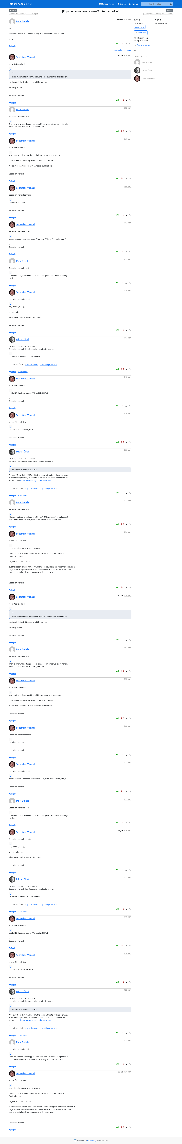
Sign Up (133, 4)
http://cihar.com (31, 364)
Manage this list (106, 4)
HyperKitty (91, 1140)
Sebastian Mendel (25, 56)
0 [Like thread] (118, 43)
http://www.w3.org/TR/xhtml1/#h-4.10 (36, 480)
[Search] (171, 4)
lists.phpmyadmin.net (20, 3)
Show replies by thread (121, 50)
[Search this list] (155, 4)
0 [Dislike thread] (122, 43)
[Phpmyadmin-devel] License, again (23, 13)
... (11, 68)
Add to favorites (142, 45)
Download (140, 32)
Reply (12, 46)
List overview (139, 27)
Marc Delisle (22, 21)
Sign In (122, 4)
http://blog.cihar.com (48, 364)
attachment (23, 371)
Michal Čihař (22, 339)
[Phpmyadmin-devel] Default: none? (158, 13)
